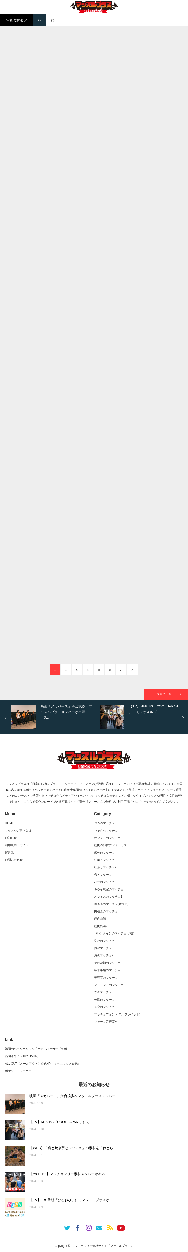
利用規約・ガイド (17, 845)
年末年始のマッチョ (107, 970)
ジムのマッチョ (104, 823)
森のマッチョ (103, 992)
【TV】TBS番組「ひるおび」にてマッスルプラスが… (71, 1200)
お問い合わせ (14, 860)
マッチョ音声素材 (106, 1021)
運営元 (9, 852)
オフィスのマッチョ (107, 838)
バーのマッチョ (104, 882)
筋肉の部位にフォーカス (110, 845)
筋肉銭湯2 (101, 926)
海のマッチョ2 (104, 955)
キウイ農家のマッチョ (109, 889)
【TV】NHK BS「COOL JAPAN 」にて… (61, 1122)
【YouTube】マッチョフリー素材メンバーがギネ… (68, 1174)
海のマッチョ (103, 948)
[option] (54, 717)
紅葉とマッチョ (104, 860)
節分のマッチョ (104, 852)
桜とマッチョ (103, 874)
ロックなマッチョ (106, 830)
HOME (9, 823)
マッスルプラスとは (18, 830)
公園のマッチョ (104, 999)
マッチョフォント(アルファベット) (117, 1014)
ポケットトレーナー (18, 1071)
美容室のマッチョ (106, 977)
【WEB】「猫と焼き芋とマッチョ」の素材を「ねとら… (72, 1148)
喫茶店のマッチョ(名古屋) (111, 904)
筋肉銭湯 (100, 918)
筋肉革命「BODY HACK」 (22, 1056)
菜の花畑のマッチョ (107, 963)
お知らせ (11, 838)
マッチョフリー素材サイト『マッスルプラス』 (103, 1246)
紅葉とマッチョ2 (105, 867)
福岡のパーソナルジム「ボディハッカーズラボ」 (37, 1049)
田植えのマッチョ (106, 911)
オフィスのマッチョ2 (108, 896)
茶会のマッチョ (104, 1007)
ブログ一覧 (164, 694)
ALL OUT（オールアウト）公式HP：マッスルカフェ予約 (42, 1063)
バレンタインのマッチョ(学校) (114, 933)
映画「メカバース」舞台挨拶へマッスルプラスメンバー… (74, 1096)
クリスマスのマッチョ (109, 985)
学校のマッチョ (104, 940)
